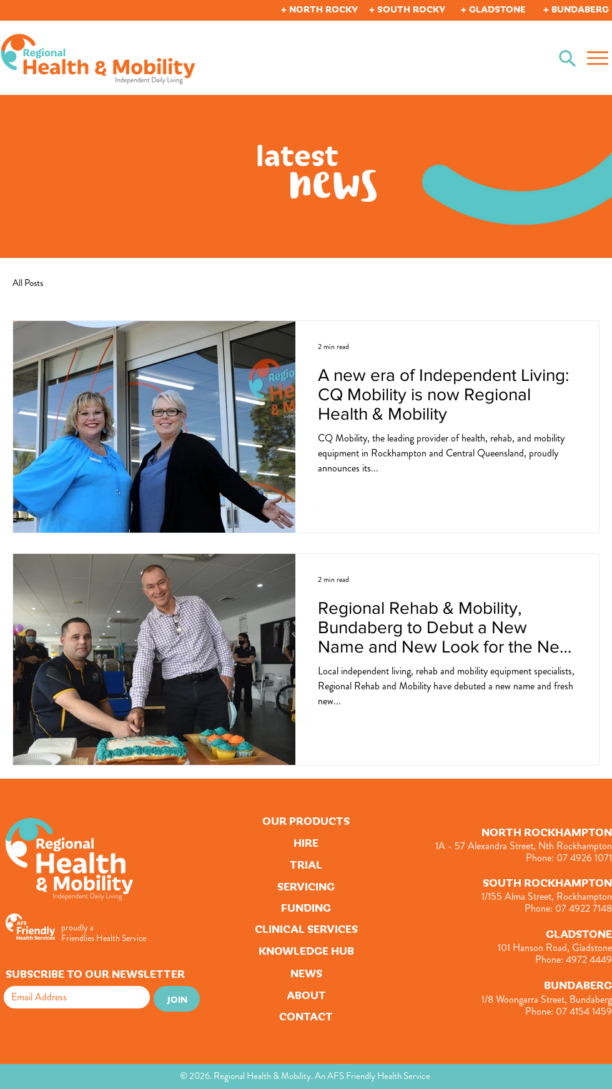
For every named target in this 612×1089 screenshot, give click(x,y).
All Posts (27, 283)
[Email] (73, 997)
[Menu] (597, 57)
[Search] (567, 58)
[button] (320, 8)
